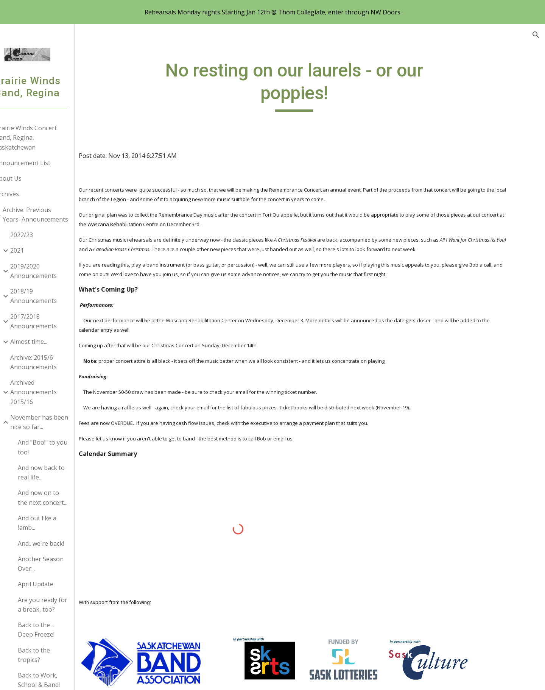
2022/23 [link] (41, 235)
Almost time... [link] (48, 341)
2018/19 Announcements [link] (53, 296)
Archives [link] (27, 194)
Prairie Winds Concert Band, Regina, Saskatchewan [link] (46, 137)
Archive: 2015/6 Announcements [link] (53, 362)
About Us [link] (28, 178)
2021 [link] (37, 250)
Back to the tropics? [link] (54, 655)
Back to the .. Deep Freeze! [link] (56, 629)
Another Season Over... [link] (61, 564)
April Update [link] (55, 584)
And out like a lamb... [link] (57, 523)
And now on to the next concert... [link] (62, 497)
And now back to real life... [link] (61, 472)
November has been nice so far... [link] (59, 422)
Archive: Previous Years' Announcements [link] (55, 214)
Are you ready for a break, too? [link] (62, 605)
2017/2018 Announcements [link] (53, 321)
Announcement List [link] (42, 163)
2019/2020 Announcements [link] (53, 271)
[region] (272, 12)
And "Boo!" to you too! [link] (62, 447)
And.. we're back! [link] (61, 543)
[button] (536, 35)
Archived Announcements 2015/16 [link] (53, 392)
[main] (320, 85)
